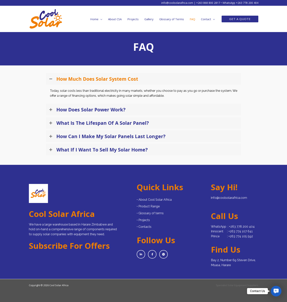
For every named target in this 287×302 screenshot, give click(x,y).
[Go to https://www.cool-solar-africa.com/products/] (172, 206)
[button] (240, 19)
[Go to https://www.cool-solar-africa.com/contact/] (172, 226)
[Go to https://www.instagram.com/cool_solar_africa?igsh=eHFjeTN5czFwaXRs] (163, 254)
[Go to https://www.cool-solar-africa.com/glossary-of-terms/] (172, 213)
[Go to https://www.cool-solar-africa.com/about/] (172, 199)
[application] (100, 19)
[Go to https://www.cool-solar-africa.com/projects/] (172, 220)
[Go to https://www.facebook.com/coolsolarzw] (152, 254)
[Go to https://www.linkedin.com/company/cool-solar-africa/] (141, 254)
